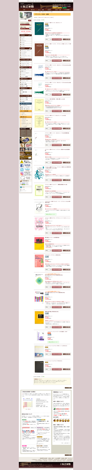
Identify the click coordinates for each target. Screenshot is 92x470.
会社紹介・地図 (64, 458)
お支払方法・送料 (25, 120)
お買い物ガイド (67, 443)
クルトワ (54, 460)
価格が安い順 (41, 17)
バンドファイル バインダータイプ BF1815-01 (53, 360)
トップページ (36, 11)
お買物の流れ (24, 118)
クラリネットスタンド (60, 381)
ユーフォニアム (63, 459)
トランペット (23, 133)
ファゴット (23, 46)
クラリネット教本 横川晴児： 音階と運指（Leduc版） (55, 99)
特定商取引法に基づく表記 (26, 123)
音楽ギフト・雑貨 (24, 86)
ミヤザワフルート (69, 460)
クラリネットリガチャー (62, 380)
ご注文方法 (23, 121)
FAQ (62, 443)
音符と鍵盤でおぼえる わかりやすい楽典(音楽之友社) (58, 292)
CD (21, 93)
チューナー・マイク (24, 80)
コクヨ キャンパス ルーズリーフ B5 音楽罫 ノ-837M (57, 331)
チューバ (22, 57)
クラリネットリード (43, 380)
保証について (24, 114)
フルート (28, 130)
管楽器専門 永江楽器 (43, 458)
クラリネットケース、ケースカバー (50, 382)
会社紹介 (23, 113)
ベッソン (50, 460)
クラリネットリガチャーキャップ (40, 381)
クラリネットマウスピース (52, 380)
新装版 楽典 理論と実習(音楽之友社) (51, 311)
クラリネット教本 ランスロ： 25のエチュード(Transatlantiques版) (58, 82)
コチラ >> (41, 434)
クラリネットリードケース (51, 381)
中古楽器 (22, 101)
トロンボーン (29, 133)
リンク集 (23, 189)
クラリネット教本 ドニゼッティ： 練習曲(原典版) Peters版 (56, 184)
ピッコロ (22, 37)
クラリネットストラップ (39, 382)
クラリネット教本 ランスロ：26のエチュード (53, 22)
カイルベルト (59, 460)
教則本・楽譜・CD (42, 11)
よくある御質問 (24, 126)
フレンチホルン (24, 52)
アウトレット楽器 (24, 97)
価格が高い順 (47, 17)
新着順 (51, 17)
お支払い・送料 (51, 458)
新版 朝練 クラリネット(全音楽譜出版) (52, 237)
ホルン (22, 134)
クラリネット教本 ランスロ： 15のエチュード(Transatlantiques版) (58, 65)
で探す (24, 105)
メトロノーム (23, 82)
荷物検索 (25, 184)
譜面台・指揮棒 (24, 84)
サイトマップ (24, 190)
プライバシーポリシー (25, 124)
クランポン (45, 460)
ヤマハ (64, 460)
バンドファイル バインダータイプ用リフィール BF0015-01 (56, 345)
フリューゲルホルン (38, 460)
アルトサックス (56, 459)
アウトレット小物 (24, 99)
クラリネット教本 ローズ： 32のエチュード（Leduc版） (55, 115)
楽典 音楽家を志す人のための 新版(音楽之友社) (58, 275)
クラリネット (23, 130)
